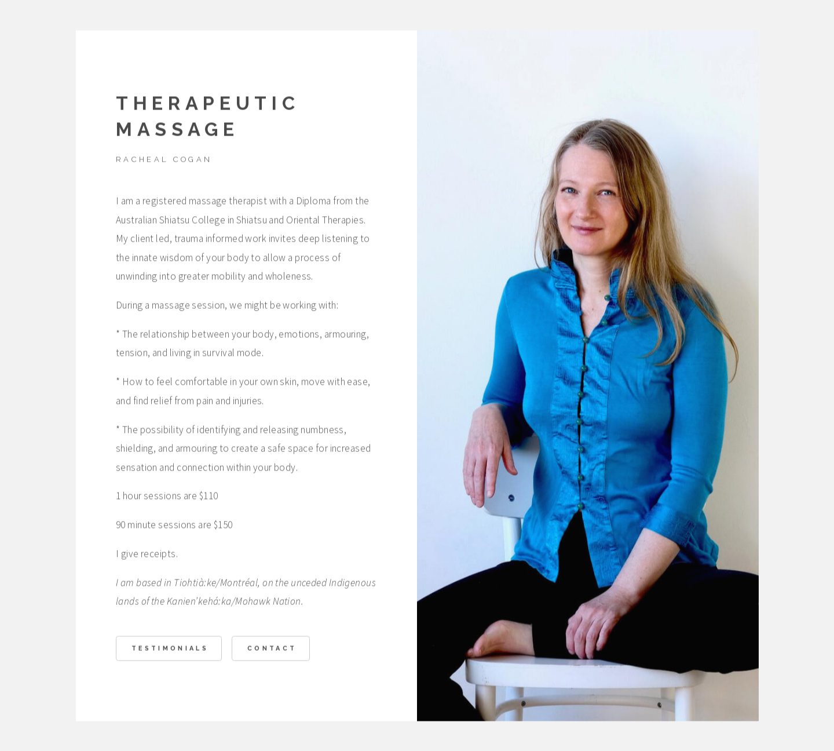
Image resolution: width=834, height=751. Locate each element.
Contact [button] (272, 650)
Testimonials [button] (170, 650)
